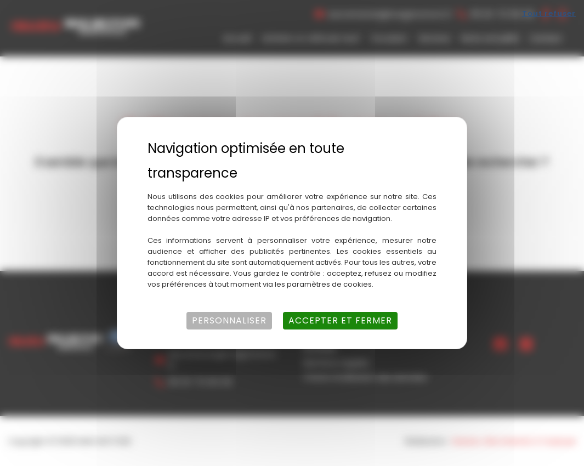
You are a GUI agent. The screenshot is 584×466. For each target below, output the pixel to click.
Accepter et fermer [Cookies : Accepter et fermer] (340, 320)
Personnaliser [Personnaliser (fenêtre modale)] (229, 320)
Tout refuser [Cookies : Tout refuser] (549, 13)
